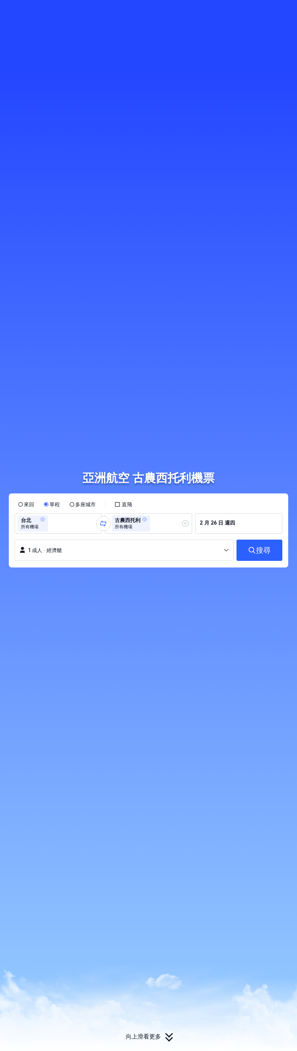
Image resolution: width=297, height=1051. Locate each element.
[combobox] (52, 523)
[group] (58, 523)
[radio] (26, 504)
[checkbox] (123, 504)
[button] (247, 12)
